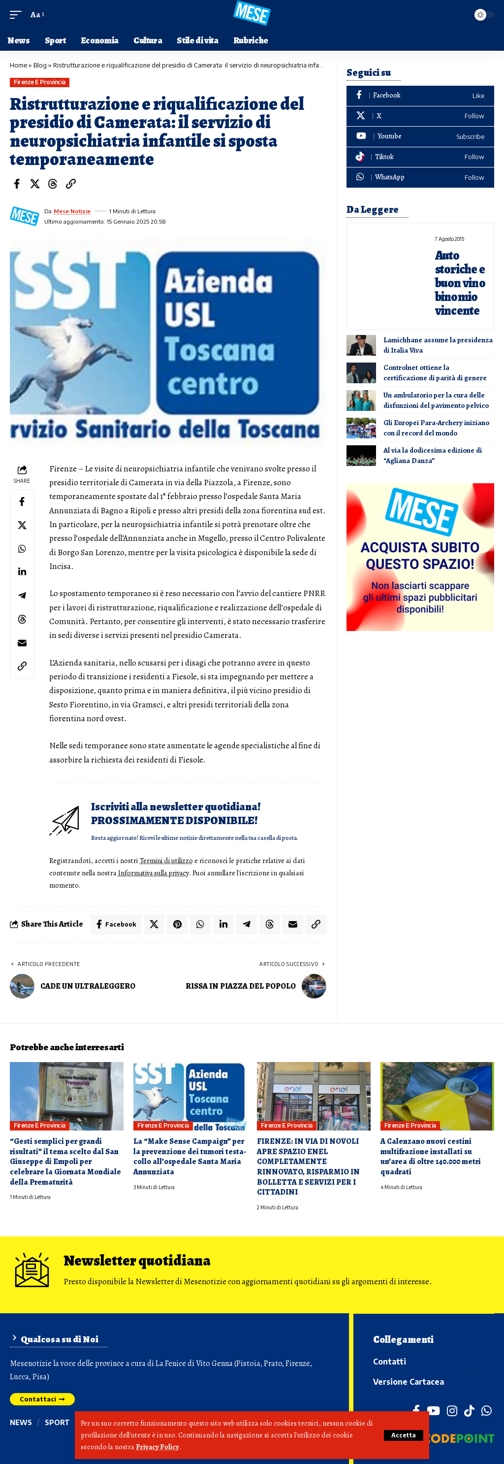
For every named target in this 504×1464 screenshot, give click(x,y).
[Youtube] (420, 137)
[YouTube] (433, 1410)
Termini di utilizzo (167, 860)
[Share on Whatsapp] (22, 549)
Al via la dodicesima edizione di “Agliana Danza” (432, 454)
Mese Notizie (72, 211)
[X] (420, 116)
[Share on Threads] (53, 184)
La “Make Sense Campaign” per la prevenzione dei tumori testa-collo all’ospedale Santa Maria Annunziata (189, 1155)
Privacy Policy (158, 1447)
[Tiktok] (420, 157)
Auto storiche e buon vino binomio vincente (460, 282)
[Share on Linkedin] (22, 573)
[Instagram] (452, 1410)
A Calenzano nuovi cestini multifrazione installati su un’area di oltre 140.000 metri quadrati (430, 1155)
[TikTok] (469, 1410)
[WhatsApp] (420, 177)
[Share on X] (35, 184)
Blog (40, 65)
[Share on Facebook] (17, 184)
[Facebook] (420, 96)
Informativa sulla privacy (154, 872)
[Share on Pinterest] (177, 923)
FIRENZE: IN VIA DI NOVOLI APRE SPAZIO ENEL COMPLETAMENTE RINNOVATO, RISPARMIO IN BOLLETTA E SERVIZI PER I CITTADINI (308, 1166)
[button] (403, 1435)
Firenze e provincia (39, 82)
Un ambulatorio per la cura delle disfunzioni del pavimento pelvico (436, 399)
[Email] (22, 644)
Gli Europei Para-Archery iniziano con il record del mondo (436, 426)
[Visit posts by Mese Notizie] (24, 216)
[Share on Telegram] (22, 596)
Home (18, 65)
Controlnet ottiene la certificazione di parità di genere (435, 371)
